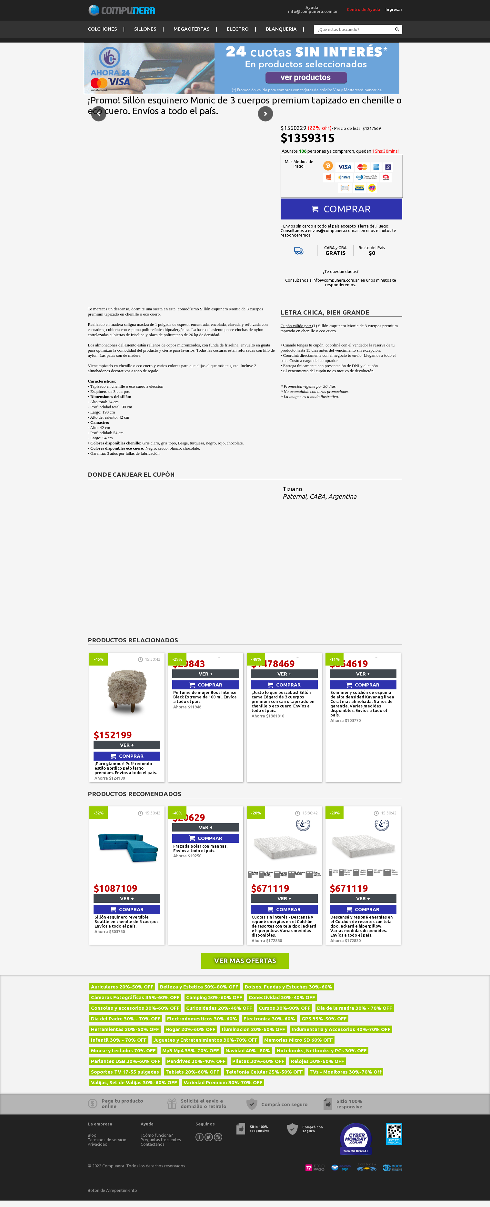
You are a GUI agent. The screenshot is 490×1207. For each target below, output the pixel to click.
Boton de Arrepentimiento (112, 1196)
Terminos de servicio (107, 1146)
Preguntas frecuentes (161, 1146)
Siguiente (265, 208)
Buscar (396, 30)
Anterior (98, 208)
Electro (238, 29)
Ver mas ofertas (245, 967)
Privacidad (97, 1150)
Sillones (145, 29)
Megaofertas (192, 29)
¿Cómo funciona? (157, 1141)
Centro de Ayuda (363, 9)
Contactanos (153, 1150)
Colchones (102, 29)
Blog (92, 1141)
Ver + (127, 751)
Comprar (347, 208)
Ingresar (393, 9)
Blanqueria (281, 29)
